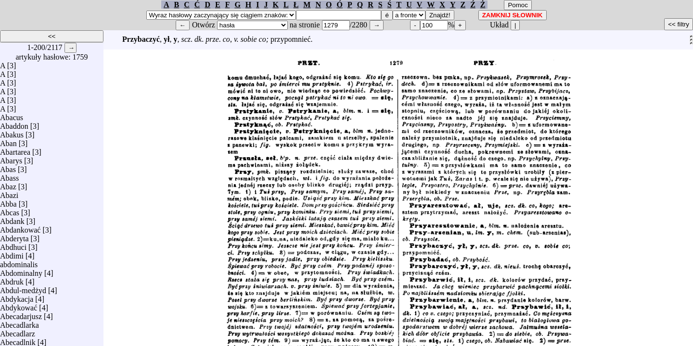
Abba (8, 202)
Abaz (8, 184)
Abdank (12, 219)
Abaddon (14, 124)
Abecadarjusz (21, 314)
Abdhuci (13, 245)
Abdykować (18, 305)
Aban (8, 141)
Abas (8, 167)
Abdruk (12, 279)
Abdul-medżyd (23, 288)
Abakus (12, 132)
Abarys (11, 158)
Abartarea (15, 150)
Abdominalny (21, 271)
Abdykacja (16, 297)
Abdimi (12, 253)
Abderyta (14, 236)
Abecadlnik (18, 340)
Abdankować (20, 227)
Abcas (9, 210)
